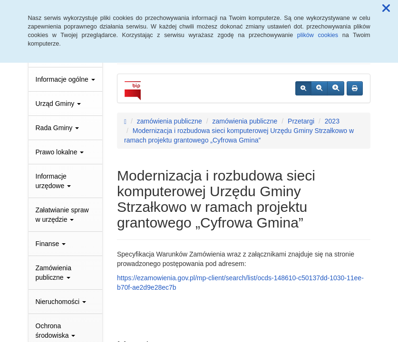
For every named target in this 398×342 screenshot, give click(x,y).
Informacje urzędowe (53, 181)
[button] (386, 8)
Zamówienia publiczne (53, 272)
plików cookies (317, 35)
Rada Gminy (57, 128)
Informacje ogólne (65, 79)
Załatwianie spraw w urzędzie (62, 214)
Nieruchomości (61, 301)
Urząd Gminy (58, 103)
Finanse (51, 243)
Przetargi (301, 121)
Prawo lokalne (60, 152)
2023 (332, 121)
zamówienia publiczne (169, 121)
